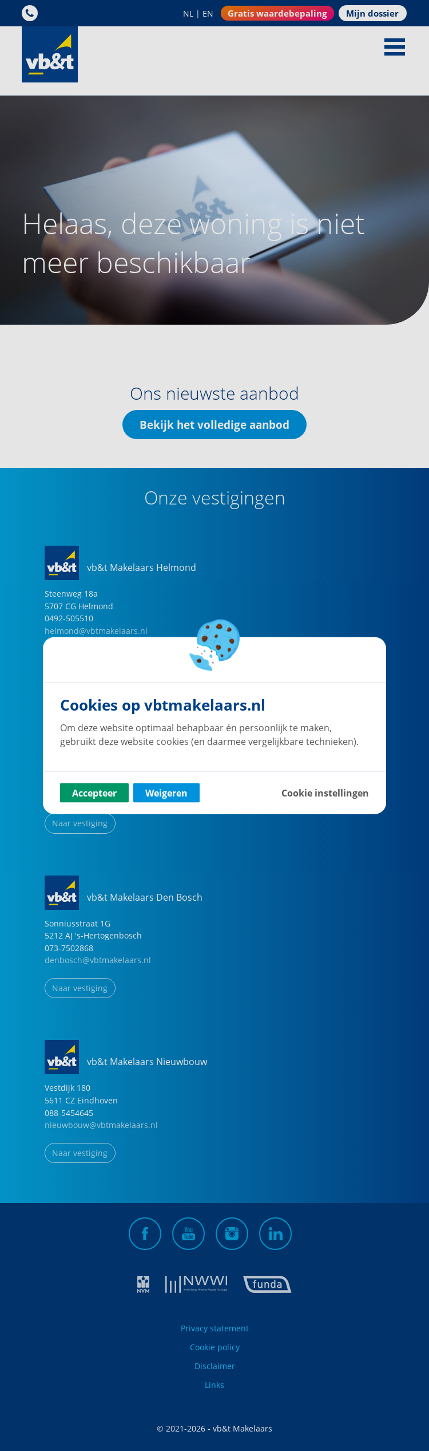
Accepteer (94, 793)
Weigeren (166, 793)
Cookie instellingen (325, 793)
